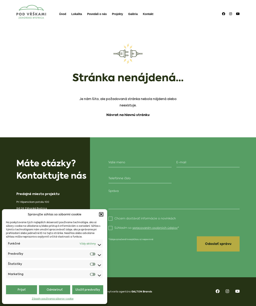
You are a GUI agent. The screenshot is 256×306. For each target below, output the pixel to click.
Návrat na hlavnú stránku (128, 115)
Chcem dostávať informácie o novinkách (145, 218)
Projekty (117, 14)
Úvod (62, 14)
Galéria (133, 14)
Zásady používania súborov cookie (52, 298)
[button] (101, 214)
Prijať (22, 290)
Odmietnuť (55, 290)
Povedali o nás (97, 14)
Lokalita (76, 14)
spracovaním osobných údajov (155, 227)
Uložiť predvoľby (87, 290)
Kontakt (148, 14)
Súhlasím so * (146, 227)
